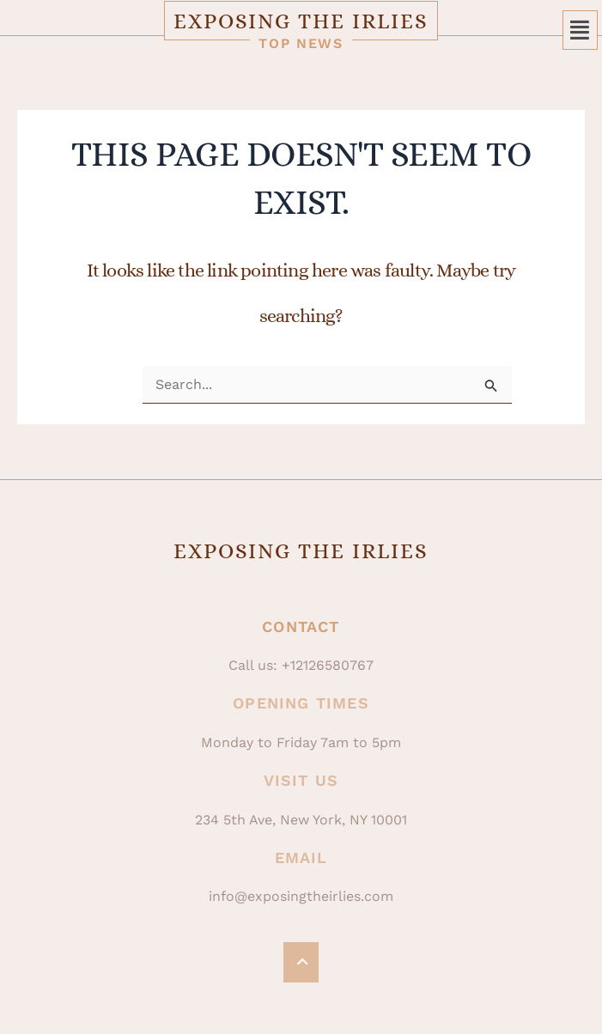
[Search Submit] (491, 386)
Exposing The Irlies (301, 21)
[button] (580, 30)
